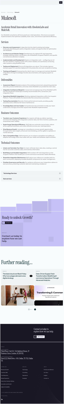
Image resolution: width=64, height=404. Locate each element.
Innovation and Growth (6, 384)
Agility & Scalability (5, 387)
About (45, 366)
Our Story (46, 372)
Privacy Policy (4, 395)
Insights (45, 375)
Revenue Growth (5, 369)
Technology (10, 12)
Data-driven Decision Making (7, 381)
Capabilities (4, 366)
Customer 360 (4, 372)
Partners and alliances (49, 369)
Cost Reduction (4, 375)
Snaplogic (24, 378)
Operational (25, 375)
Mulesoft (17, 12)
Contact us (46, 378)
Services (3, 12)
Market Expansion (5, 378)
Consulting (24, 372)
